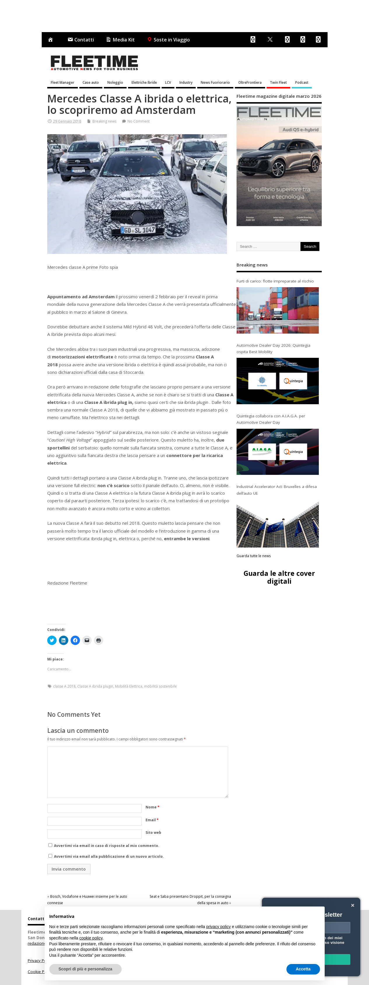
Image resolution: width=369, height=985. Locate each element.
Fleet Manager (62, 82)
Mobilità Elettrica (128, 686)
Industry (186, 82)
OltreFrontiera (250, 82)
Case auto (91, 82)
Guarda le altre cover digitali (279, 577)
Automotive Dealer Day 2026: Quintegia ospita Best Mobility (273, 348)
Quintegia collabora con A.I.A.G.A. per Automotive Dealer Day (271, 419)
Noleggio (115, 82)
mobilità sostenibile (160, 686)
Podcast (301, 82)
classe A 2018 (64, 686)
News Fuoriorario (215, 82)
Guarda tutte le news (254, 555)
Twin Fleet (278, 82)
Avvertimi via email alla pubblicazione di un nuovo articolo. (109, 856)
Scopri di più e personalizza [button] (85, 969)
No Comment (138, 121)
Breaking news (104, 121)
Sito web (153, 832)
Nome (153, 807)
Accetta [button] (303, 969)
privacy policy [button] (218, 926)
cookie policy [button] (90, 938)
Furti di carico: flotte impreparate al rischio (275, 281)
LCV (168, 82)
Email (152, 819)
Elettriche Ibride (144, 82)
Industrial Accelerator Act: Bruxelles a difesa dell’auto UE (277, 490)
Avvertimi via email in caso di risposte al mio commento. (106, 845)
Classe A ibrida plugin (95, 686)
